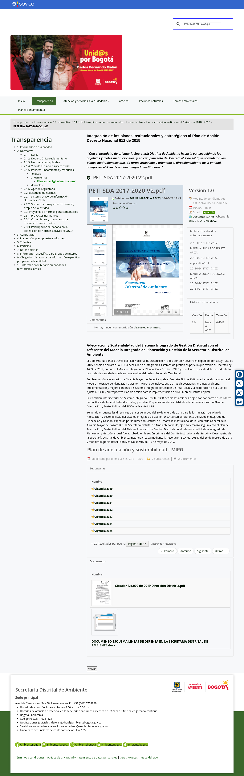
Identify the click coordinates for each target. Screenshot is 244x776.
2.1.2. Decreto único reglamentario (45, 158)
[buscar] (202, 24)
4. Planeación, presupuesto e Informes (41, 238)
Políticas (35, 173)
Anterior (185, 551)
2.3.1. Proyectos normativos (41, 215)
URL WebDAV (208, 220)
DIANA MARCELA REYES (145, 198)
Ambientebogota (83, 744)
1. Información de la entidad (34, 147)
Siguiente (203, 551)
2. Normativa (63, 122)
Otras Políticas (129, 757)
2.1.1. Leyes (31, 154)
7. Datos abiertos (27, 250)
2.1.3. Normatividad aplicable (42, 162)
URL (191, 220)
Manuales (36, 185)
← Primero (167, 551)
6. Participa (24, 246)
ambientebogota (135, 744)
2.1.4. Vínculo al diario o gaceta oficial (47, 166)
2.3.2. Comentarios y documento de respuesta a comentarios (46, 221)
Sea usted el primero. (147, 327)
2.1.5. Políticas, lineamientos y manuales (99, 122)
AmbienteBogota (28, 744)
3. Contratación (26, 234)
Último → (221, 551)
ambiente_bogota (55, 744)
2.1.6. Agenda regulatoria (39, 189)
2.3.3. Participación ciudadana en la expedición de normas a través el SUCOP (49, 229)
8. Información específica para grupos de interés (47, 253)
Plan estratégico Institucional (164, 122)
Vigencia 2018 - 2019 (197, 122)
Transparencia (22, 122)
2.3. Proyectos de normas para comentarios (51, 212)
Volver (92, 668)
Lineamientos (134, 122)
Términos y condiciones (29, 757)
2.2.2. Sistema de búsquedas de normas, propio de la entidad (49, 206)
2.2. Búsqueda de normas (40, 192)
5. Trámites (24, 242)
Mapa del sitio (149, 757)
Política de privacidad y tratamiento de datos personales (82, 757)
